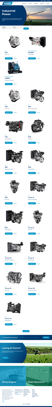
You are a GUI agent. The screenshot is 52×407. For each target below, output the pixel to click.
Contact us (46, 337)
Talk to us (5, 357)
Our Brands (26, 394)
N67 (6, 167)
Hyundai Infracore (32, 50)
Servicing (35, 3)
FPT (5, 50)
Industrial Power (26, 390)
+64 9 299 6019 (18, 394)
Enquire (15, 58)
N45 (29, 107)
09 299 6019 (36, 337)
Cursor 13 (8, 258)
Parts (30, 3)
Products (24, 3)
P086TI (7, 78)
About (33, 389)
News (25, 395)
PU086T (31, 52)
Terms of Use (34, 393)
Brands (41, 3)
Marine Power (26, 389)
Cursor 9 (31, 197)
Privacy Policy (34, 394)
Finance (33, 392)
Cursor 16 (31, 288)
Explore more (8, 58)
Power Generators (27, 392)
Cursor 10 (8, 288)
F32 (6, 52)
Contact (47, 3)
